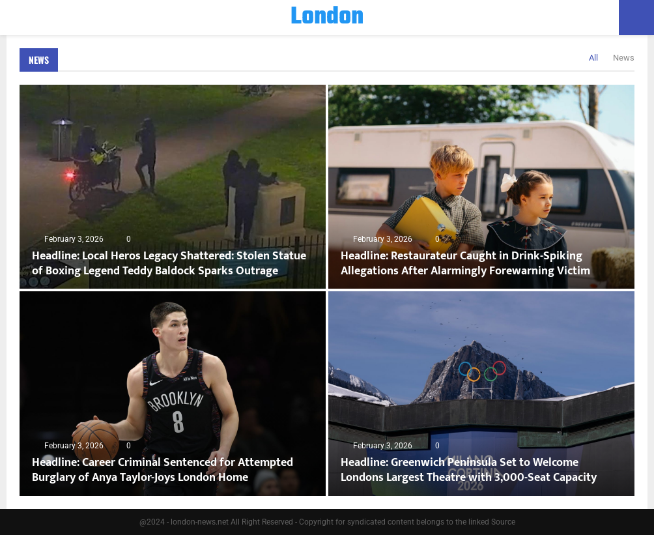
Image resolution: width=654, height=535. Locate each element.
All (593, 58)
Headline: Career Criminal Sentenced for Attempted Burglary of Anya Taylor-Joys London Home (162, 470)
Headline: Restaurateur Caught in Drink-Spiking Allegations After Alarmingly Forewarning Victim (465, 263)
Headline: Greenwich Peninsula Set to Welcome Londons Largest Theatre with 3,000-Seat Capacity (469, 470)
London (327, 17)
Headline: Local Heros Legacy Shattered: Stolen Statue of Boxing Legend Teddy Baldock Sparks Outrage (169, 263)
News (39, 59)
